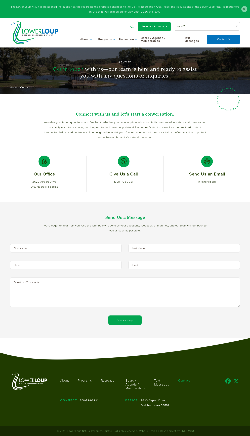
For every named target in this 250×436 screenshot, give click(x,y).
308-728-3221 (89, 400)
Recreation (126, 39)
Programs (105, 39)
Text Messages (191, 39)
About (84, 39)
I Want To (180, 26)
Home (13, 87)
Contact (222, 39)
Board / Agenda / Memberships (153, 39)
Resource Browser (153, 26)
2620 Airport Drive (153, 400)
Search (132, 26)
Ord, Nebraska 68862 (155, 405)
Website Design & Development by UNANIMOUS (167, 431)
